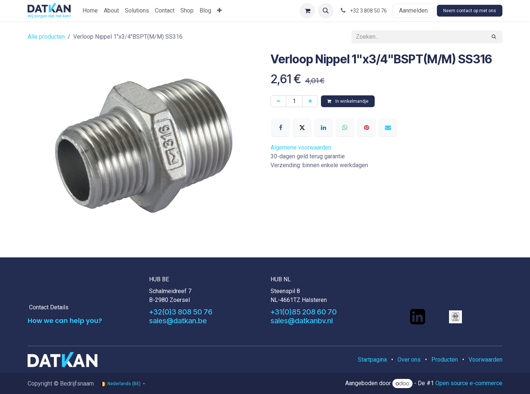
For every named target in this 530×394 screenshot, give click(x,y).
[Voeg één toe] (310, 101)
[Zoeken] (493, 36)
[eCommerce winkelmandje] (307, 10)
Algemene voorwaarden (301, 147)
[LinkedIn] (323, 127)
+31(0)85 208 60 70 (304, 311)
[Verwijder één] (278, 101)
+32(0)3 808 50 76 (180, 311)
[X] (302, 127)
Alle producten (46, 36)
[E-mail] (388, 127)
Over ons (409, 359)
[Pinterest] (366, 127)
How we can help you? (65, 320)
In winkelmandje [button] (347, 101)
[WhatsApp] (345, 127)
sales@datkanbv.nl (302, 320)
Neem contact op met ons (469, 10)
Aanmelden (413, 10)
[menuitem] (90, 10)
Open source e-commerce (468, 383)
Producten (444, 359)
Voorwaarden (485, 359)
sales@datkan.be (178, 320)
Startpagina (372, 359)
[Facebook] (280, 127)
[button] (325, 10)
